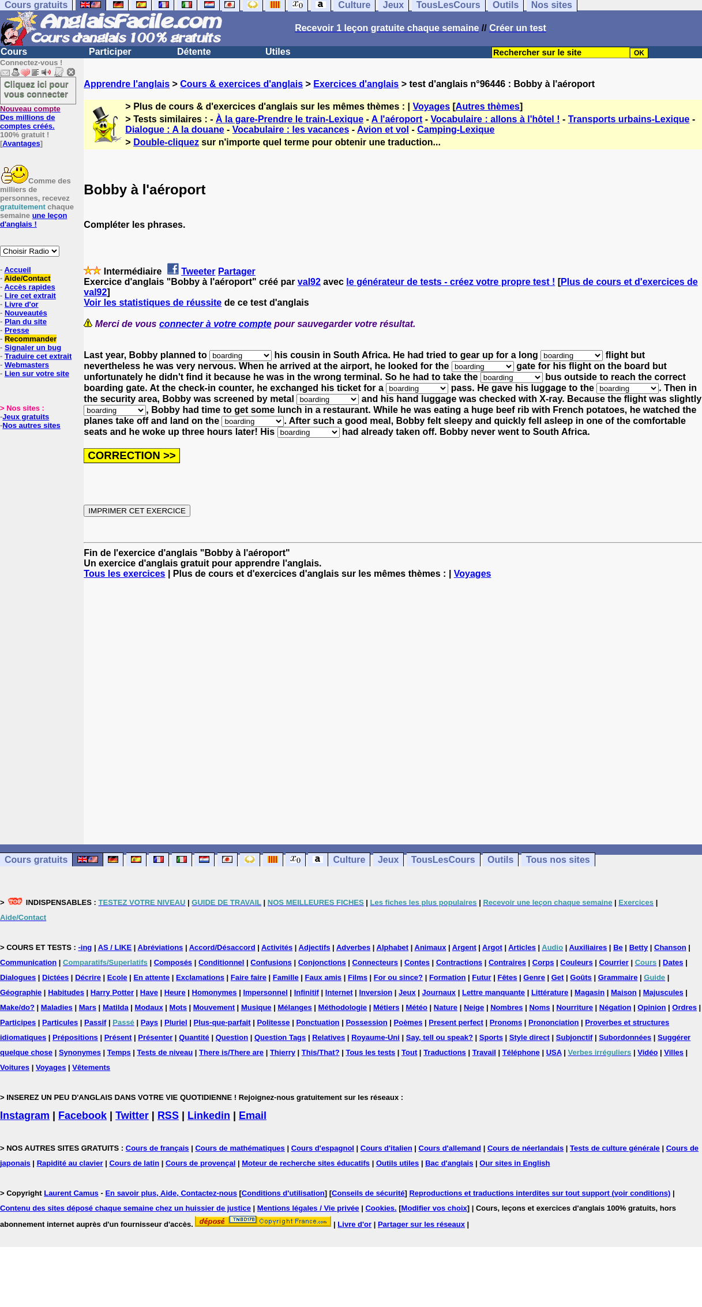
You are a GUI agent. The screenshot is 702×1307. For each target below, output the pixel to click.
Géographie (21, 992)
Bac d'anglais (449, 1163)
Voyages (431, 106)
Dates (673, 962)
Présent (118, 1037)
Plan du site (26, 321)
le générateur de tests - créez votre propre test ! (450, 282)
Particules (60, 1022)
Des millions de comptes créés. (30, 117)
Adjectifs (315, 947)
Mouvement (214, 1007)
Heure (175, 992)
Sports (491, 1037)
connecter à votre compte (215, 324)
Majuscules (663, 992)
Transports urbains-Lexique (629, 119)
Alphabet (393, 947)
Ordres (684, 1007)
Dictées (55, 977)
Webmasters (27, 364)
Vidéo (647, 1052)
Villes (674, 1052)
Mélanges (294, 1007)
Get (557, 977)
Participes (18, 1022)
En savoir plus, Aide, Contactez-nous (171, 1193)
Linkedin (208, 1115)
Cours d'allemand (450, 1148)
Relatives (328, 1037)
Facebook (82, 1115)
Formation (447, 977)
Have (149, 992)
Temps (119, 1052)
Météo (416, 1007)
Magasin (590, 992)
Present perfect (456, 1022)
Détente (194, 52)
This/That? (321, 1052)
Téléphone (521, 1052)
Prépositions (75, 1037)
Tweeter (198, 271)
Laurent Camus (71, 1193)
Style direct (529, 1037)
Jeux (388, 860)
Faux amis (323, 977)
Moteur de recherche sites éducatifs (306, 1163)
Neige (474, 1007)
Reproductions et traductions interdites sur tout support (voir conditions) (539, 1193)
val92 (309, 282)
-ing (85, 947)
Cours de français (157, 1148)
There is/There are (231, 1052)
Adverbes (353, 947)
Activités (276, 947)
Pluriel (175, 1022)
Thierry (282, 1052)
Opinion (651, 1007)
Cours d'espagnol (322, 1148)
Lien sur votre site (37, 373)
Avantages (21, 143)
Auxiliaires (588, 947)
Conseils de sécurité (368, 1193)
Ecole (117, 977)
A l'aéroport (397, 119)
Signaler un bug (33, 347)
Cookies (380, 1208)
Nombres (506, 1007)
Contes (417, 962)
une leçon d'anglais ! (33, 219)
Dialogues (18, 977)
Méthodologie (342, 1007)
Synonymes (80, 1052)
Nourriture (574, 1007)
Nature (445, 1007)
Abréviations (160, 947)
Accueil (17, 269)
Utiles (278, 52)
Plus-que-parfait (222, 1022)
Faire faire (248, 977)
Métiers (386, 1007)
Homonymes (214, 992)
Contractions (459, 962)
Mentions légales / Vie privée (308, 1208)
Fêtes (507, 977)
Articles (522, 947)
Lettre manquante (493, 992)
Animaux (430, 947)
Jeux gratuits (25, 416)
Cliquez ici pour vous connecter (36, 89)
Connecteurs (375, 962)
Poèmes (408, 1022)
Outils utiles (397, 1163)
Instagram (25, 1115)
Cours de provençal (200, 1163)
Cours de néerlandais (525, 1148)
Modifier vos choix (434, 1208)
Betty (638, 947)
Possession (366, 1022)
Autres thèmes (488, 106)
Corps (543, 962)
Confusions (271, 962)
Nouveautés (26, 313)
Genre (534, 977)
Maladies (57, 1007)
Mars (87, 1007)
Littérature (549, 992)
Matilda (116, 1007)
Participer (110, 52)
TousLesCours (443, 860)
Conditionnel (221, 962)
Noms (539, 1007)
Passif (95, 1022)
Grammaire (618, 977)
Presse (17, 330)
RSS (168, 1115)
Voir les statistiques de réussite (153, 302)
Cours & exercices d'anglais (241, 84)
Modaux (149, 1007)
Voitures (14, 1067)
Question (232, 1037)
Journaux (439, 992)
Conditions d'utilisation (283, 1193)
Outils (500, 860)
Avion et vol (383, 129)
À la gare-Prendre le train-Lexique (289, 119)
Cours (14, 52)
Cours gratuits (36, 860)
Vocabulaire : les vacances (290, 129)
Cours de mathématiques (239, 1148)
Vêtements (91, 1067)
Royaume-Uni (375, 1037)
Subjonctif (574, 1037)
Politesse (273, 1022)
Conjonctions (322, 962)
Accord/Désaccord (222, 947)
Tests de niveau (165, 1052)
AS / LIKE (115, 947)
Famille (286, 977)
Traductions (444, 1052)
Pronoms (506, 1022)
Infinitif (306, 992)
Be (618, 947)
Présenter (155, 1037)
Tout (409, 1052)
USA (554, 1052)
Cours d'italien (386, 1148)
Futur (481, 977)
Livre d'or (22, 304)
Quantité (194, 1037)
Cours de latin (134, 1163)
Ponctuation (317, 1022)
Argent (464, 947)
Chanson (670, 947)
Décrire (88, 977)
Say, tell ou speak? (439, 1037)
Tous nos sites (558, 860)
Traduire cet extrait (38, 356)
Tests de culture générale (615, 1148)
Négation (615, 1007)
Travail (484, 1052)
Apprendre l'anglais (127, 84)
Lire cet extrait (30, 295)
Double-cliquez (166, 142)
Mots (178, 1007)
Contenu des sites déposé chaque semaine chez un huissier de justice (125, 1208)
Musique (256, 1007)
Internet (339, 992)
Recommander (31, 339)
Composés (173, 962)
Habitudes (66, 992)
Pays (149, 1022)
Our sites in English (514, 1163)
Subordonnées (625, 1037)
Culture (349, 860)
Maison (624, 992)
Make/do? (17, 1007)
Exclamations (200, 977)
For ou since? (398, 977)
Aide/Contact (27, 278)
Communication (28, 962)
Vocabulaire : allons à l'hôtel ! (495, 119)
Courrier (613, 962)
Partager (237, 271)
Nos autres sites (31, 425)
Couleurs (576, 962)
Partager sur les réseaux (421, 1224)
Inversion (375, 992)
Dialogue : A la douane (174, 129)
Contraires (507, 962)
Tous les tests (370, 1052)
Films (357, 977)
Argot (492, 947)
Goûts (581, 977)
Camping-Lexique (455, 129)
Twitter (132, 1115)
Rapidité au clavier (70, 1163)
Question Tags (280, 1037)
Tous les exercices (124, 574)
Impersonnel (265, 992)
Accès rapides (29, 287)
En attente (151, 977)
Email (252, 1115)
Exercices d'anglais (356, 84)
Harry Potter (112, 992)
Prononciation (553, 1022)
